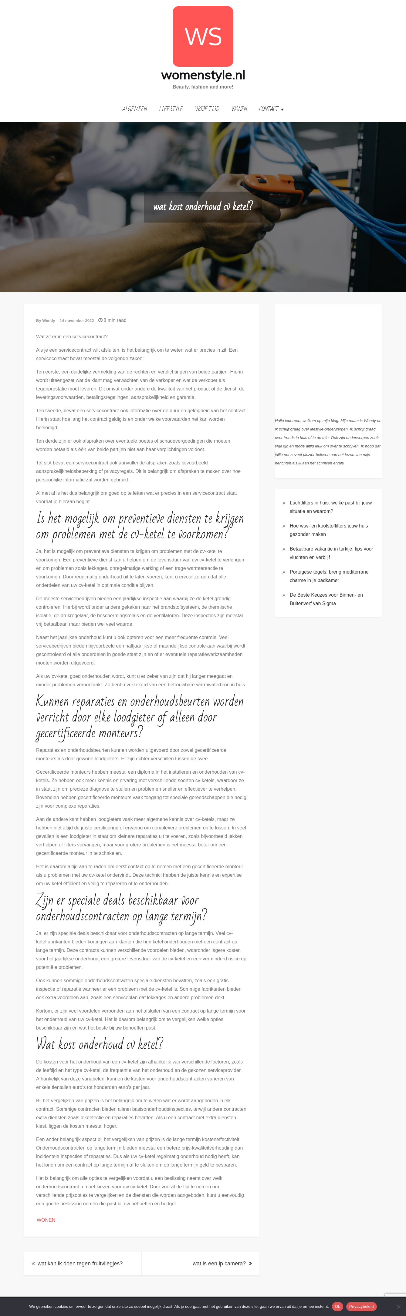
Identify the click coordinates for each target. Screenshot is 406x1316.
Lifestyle (171, 109)
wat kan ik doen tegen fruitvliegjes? (80, 1264)
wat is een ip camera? (219, 1264)
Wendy (48, 320)
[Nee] (398, 1307)
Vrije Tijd (207, 109)
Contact (269, 109)
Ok (337, 1306)
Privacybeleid (361, 1306)
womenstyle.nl (203, 75)
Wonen (239, 109)
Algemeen (134, 109)
